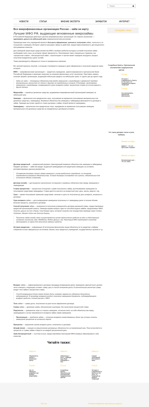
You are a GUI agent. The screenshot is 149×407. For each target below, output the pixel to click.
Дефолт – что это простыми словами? (128, 146)
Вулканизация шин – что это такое (128, 160)
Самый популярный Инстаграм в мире (96, 358)
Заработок (101, 21)
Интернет (124, 21)
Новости (23, 21)
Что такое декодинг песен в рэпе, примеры (121, 133)
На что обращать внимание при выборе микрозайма (34, 373)
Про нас (44, 403)
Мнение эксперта (70, 21)
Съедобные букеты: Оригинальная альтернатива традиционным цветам (65, 373)
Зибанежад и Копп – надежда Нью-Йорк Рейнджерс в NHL (65, 358)
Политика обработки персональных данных (105, 403)
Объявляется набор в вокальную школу (33, 358)
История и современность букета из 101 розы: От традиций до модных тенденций (97, 374)
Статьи (43, 21)
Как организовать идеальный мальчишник (127, 94)
